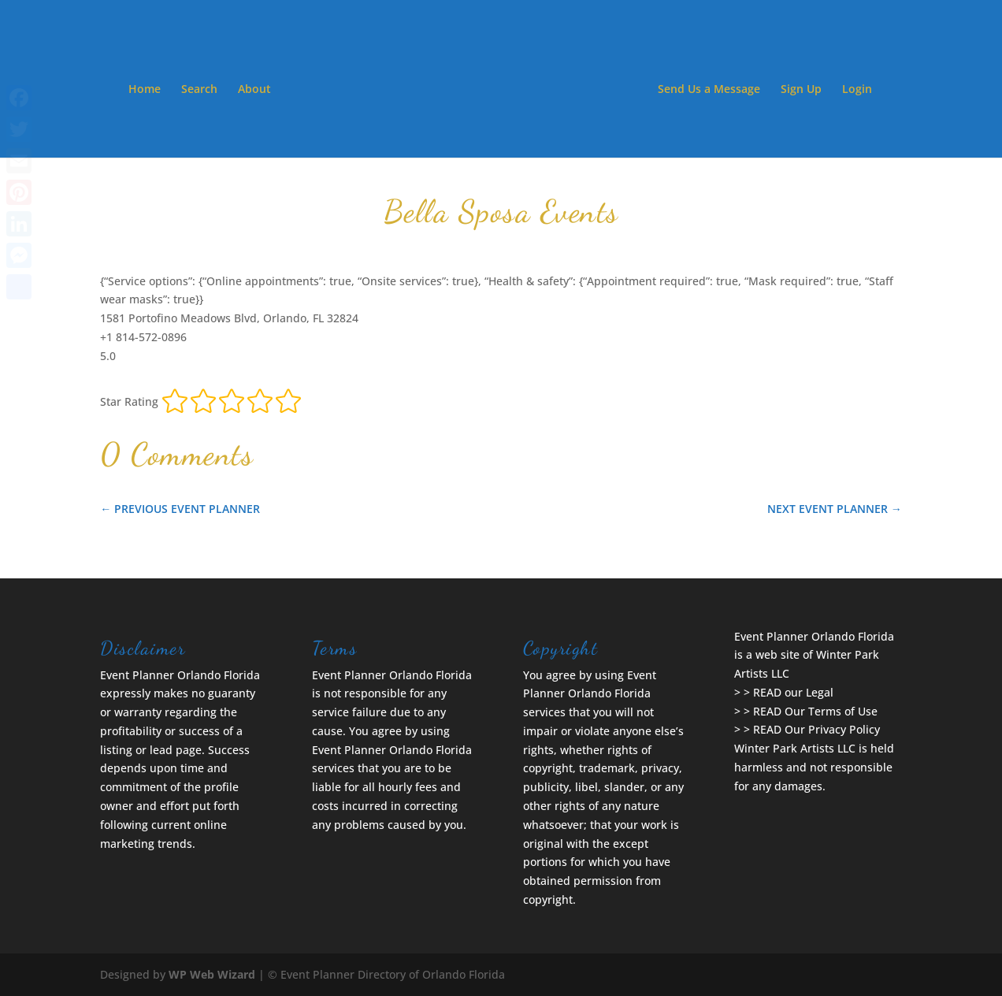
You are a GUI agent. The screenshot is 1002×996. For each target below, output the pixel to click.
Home (144, 90)
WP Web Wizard (212, 974)
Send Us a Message (709, 90)
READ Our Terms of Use (815, 711)
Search (199, 90)
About (254, 90)
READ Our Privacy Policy (816, 729)
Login (857, 90)
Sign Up (801, 90)
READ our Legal (793, 692)
